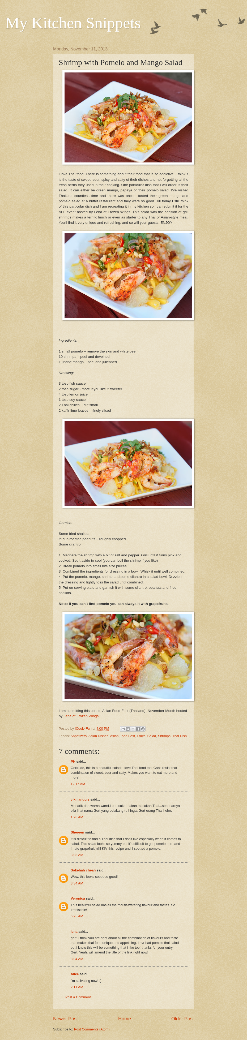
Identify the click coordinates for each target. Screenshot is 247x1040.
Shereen (77, 832)
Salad (151, 736)
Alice (75, 974)
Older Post (182, 1018)
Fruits (141, 736)
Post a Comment (78, 997)
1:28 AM (77, 817)
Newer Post (65, 1018)
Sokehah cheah (83, 870)
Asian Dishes (98, 736)
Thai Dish (179, 736)
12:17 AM (78, 784)
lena (74, 932)
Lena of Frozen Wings (81, 716)
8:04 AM (77, 959)
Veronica (78, 898)
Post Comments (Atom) (92, 1029)
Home (124, 1018)
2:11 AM (77, 987)
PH (73, 761)
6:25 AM (77, 916)
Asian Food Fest (122, 736)
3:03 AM (77, 855)
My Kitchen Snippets (73, 23)
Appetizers (78, 736)
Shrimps (164, 736)
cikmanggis (80, 799)
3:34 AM (77, 883)
